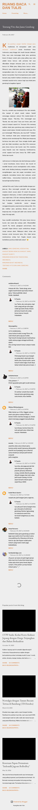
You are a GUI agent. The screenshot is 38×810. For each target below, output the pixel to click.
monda (11, 443)
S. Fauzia (17, 299)
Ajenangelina (13, 326)
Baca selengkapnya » (10, 665)
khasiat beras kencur (11, 251)
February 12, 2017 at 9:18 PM (25, 463)
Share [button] (4, 268)
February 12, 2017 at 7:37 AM (19, 495)
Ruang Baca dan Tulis (14, 6)
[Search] (29, 3)
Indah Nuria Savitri (15, 492)
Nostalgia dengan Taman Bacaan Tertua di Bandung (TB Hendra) (18, 702)
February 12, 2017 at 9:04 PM (25, 389)
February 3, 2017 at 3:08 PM (19, 328)
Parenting (15, 13)
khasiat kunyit (8, 254)
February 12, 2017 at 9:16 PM (25, 425)
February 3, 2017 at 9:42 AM (19, 285)
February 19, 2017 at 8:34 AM (19, 531)
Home (4, 13)
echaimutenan (13, 375)
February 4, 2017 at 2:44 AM (24, 443)
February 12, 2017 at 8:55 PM (25, 301)
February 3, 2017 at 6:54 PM (19, 409)
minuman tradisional (10, 49)
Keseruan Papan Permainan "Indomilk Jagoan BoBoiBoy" (16, 764)
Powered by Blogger (19, 802)
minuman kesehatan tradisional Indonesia (15, 258)
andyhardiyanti (14, 283)
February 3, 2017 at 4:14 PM (19, 378)
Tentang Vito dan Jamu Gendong (15, 265)
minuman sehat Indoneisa (12, 262)
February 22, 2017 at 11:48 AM (20, 555)
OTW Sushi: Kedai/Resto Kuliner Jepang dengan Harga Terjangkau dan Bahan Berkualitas (18, 638)
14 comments (14, 725)
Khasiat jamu (25, 251)
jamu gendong (14, 248)
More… (26, 13)
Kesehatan (24, 248)
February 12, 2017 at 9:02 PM (25, 353)
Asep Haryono (13, 528)
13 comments (14, 788)
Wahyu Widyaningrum (16, 407)
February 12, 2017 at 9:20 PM (25, 504)
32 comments (14, 663)
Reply (11, 321)
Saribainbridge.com (15, 553)
